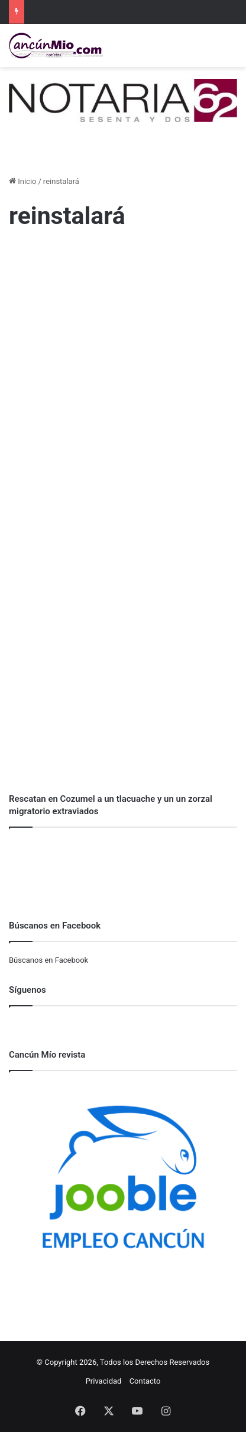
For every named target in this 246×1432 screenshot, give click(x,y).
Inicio (22, 181)
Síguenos (27, 990)
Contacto (145, 1381)
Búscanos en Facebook (48, 960)
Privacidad (104, 1381)
